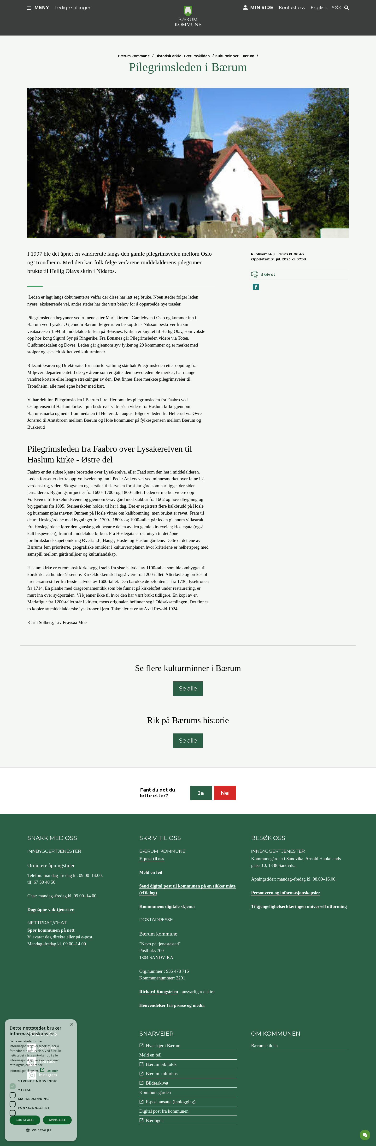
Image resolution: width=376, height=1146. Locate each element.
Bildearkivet (157, 1083)
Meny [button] (41, 7)
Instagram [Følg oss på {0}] (48, 1074)
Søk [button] (336, 7)
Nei (225, 793)
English (319, 7)
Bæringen (155, 1120)
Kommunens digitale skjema (167, 906)
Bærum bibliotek (161, 1064)
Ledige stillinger (73, 7)
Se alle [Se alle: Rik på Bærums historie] (188, 740)
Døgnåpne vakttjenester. (51, 909)
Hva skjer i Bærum (163, 1045)
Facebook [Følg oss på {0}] (48, 1047)
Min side (261, 7)
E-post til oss (151, 858)
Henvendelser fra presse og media (172, 1005)
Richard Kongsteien (158, 991)
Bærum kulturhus (161, 1073)
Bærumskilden (264, 1045)
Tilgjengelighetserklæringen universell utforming (299, 906)
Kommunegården (155, 1092)
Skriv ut (268, 274)
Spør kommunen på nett (51, 930)
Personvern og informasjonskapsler (285, 892)
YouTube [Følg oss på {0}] (47, 1061)
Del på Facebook (256, 289)
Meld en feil (150, 872)
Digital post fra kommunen (163, 1111)
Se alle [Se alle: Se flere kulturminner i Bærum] (188, 688)
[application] (365, 1135)
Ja (201, 793)
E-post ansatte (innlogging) (170, 1101)
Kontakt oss (292, 7)
